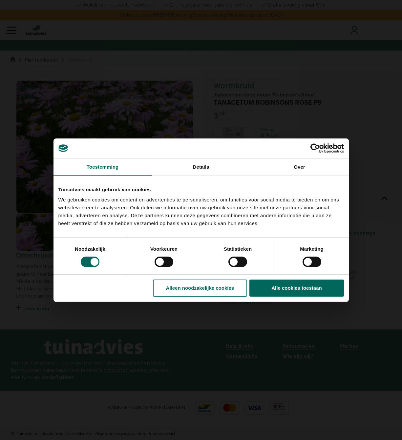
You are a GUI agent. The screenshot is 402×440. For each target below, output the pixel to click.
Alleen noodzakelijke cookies (200, 288)
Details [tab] (201, 167)
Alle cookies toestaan (296, 288)
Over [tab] (299, 167)
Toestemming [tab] (103, 167)
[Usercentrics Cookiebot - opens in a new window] (315, 148)
